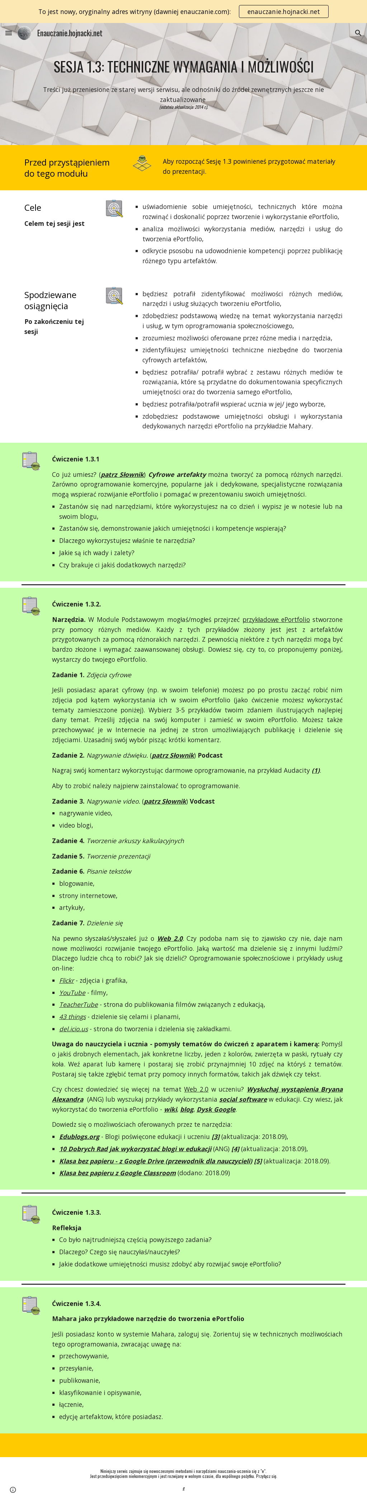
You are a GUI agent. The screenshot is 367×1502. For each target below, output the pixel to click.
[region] (183, 11)
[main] (184, 66)
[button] (8, 33)
